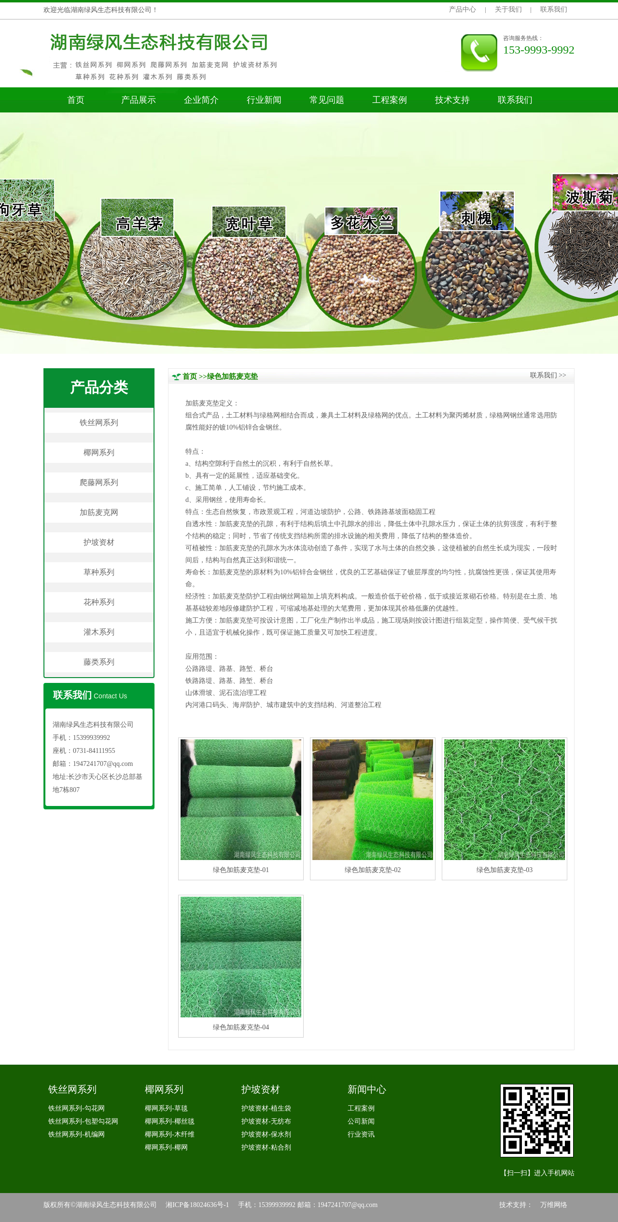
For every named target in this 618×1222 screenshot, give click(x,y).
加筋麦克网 (99, 512)
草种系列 (99, 572)
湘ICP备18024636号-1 (197, 1204)
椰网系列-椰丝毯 (170, 1121)
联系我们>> (548, 375)
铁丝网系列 (99, 422)
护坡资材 (99, 542)
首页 (75, 100)
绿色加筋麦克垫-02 (373, 870)
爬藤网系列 (99, 482)
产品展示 (138, 100)
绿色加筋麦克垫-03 (505, 870)
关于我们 (508, 9)
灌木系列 (99, 632)
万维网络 (553, 1204)
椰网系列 (99, 452)
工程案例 (389, 100)
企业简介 (201, 100)
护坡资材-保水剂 (266, 1134)
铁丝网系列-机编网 (76, 1134)
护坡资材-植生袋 (266, 1108)
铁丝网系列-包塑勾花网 (83, 1121)
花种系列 (99, 602)
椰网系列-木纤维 (170, 1134)
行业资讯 (361, 1134)
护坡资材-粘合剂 (266, 1147)
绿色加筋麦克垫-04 (241, 1027)
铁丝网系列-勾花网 (76, 1108)
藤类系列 (99, 662)
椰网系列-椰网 (166, 1147)
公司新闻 (361, 1121)
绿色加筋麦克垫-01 (241, 870)
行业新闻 (264, 100)
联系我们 (553, 9)
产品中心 (462, 9)
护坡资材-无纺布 (266, 1121)
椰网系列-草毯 (166, 1108)
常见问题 (326, 100)
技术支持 (452, 100)
